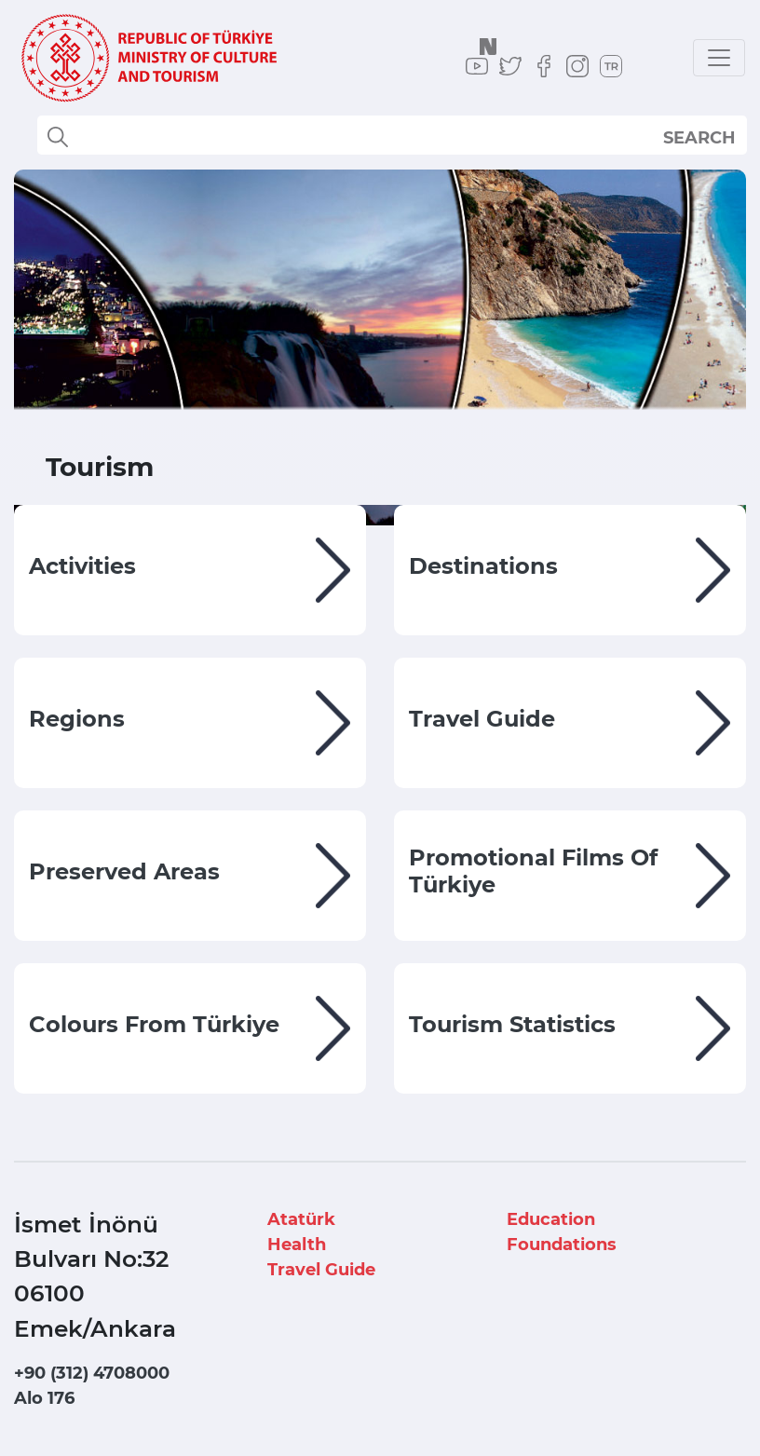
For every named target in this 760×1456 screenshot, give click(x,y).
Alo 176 (44, 1398)
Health (296, 1244)
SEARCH (699, 138)
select (715, 137)
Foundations (562, 1244)
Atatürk (301, 1219)
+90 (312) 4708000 (92, 1373)
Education (551, 1219)
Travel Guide (321, 1269)
